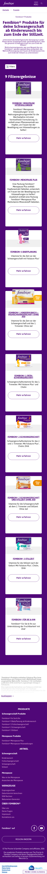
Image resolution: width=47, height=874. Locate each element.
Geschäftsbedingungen (9, 866)
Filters (10, 66)
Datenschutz (6, 870)
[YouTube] (41, 830)
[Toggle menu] (36, 3)
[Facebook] (34, 830)
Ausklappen (7, 696)
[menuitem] (8, 10)
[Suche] (41, 3)
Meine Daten (6, 868)
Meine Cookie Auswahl (35, 872)
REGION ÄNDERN (23, 839)
